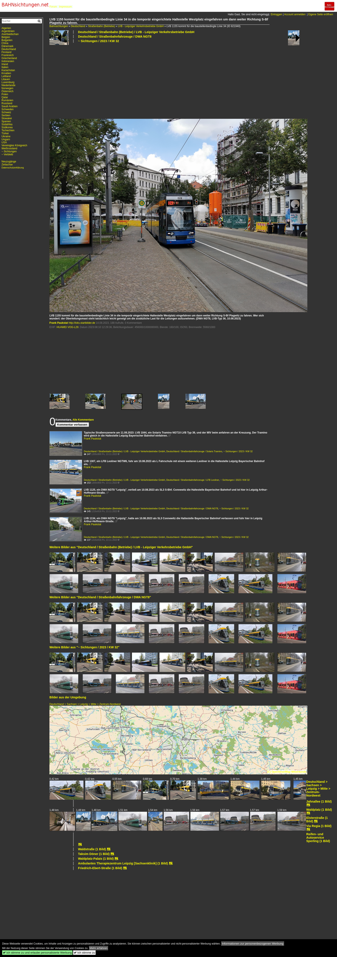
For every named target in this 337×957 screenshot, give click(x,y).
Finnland (6, 52)
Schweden (8, 109)
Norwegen (7, 88)
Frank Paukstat (58, 322)
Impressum (65, 6)
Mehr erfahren (99, 948)
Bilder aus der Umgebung (67, 697)
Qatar (5, 97)
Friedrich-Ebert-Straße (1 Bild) (100, 868)
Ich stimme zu (84, 952)
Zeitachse (7, 164)
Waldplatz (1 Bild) (319, 809)
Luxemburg (8, 82)
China (5, 43)
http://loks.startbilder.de (82, 322)
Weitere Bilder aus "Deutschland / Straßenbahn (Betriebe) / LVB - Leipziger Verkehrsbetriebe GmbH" (121, 547)
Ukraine (6, 136)
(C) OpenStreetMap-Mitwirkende (286, 771)
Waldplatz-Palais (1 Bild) (96, 858)
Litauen (6, 79)
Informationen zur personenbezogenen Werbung (252, 943)
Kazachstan (8, 70)
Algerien (6, 28)
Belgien (6, 37)
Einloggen (276, 14)
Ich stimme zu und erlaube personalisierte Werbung (37, 952)
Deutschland (78, 26)
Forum (53, 6)
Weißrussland (9, 148)
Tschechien (8, 130)
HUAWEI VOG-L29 (67, 327)
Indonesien (8, 61)
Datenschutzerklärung (13, 167)
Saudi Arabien (10, 106)
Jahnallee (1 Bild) (319, 801)
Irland (5, 64)
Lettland (6, 76)
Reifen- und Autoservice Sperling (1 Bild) (318, 837)
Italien (5, 67)
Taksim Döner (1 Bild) (94, 854)
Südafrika (7, 124)
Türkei (5, 133)
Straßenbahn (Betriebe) (101, 26)
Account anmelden (294, 14)
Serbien (6, 115)
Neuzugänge (9, 161)
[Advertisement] (178, 80)
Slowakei (7, 118)
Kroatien (6, 73)
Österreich (7, 91)
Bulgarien (7, 40)
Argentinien (8, 31)
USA (4, 142)
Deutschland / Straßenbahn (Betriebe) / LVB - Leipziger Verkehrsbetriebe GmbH (136, 32)
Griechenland (9, 58)
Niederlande (8, 85)
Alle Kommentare (83, 419)
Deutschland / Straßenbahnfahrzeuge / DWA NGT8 (115, 36)
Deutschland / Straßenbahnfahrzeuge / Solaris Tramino (194, 451)
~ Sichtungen (9, 151)
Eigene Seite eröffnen (320, 14)
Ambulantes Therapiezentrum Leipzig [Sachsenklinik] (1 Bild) (123, 863)
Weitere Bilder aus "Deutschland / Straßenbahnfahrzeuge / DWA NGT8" (100, 597)
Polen (5, 94)
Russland (7, 103)
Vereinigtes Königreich (14, 145)
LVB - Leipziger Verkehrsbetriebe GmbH (141, 26)
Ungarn (6, 139)
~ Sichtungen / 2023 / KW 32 (98, 41)
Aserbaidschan (10, 34)
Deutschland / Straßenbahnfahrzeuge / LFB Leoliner (192, 480)
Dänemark (7, 46)
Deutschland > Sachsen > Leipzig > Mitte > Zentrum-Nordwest (85, 704)
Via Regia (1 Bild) (318, 826)
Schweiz (6, 112)
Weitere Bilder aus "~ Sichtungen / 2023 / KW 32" (84, 647)
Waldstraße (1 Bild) (92, 849)
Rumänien (7, 100)
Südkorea (7, 127)
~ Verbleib (7, 154)
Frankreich (8, 55)
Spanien (6, 121)
